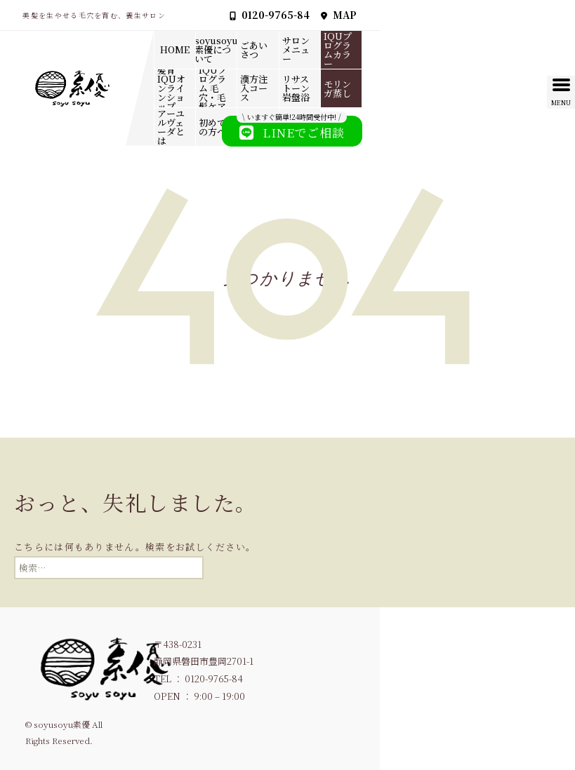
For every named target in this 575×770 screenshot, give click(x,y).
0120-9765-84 (270, 15)
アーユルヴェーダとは (171, 127)
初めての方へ (212, 127)
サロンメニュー (296, 49)
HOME (175, 49)
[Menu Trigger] (561, 92)
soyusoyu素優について (216, 49)
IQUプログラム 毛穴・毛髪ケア (213, 88)
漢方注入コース (253, 88)
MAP (339, 15)
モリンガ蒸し (337, 88)
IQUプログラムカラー (338, 50)
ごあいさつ (253, 50)
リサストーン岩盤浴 (296, 88)
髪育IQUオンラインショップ (171, 88)
